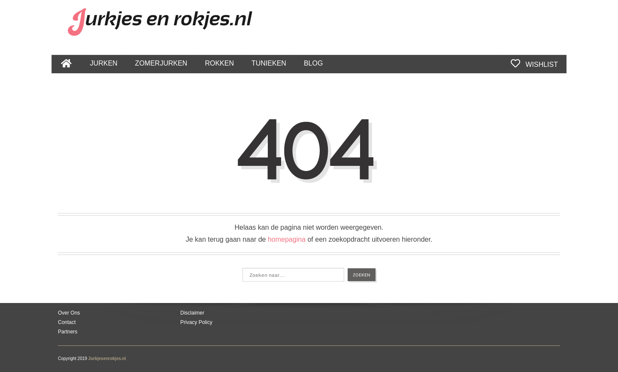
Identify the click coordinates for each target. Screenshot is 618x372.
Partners (67, 332)
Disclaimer (192, 313)
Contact (67, 322)
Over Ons (69, 313)
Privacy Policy (196, 322)
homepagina (287, 239)
